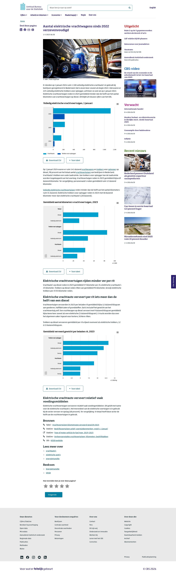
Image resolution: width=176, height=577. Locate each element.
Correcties (93, 542)
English (153, 8)
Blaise (22, 549)
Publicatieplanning (149, 557)
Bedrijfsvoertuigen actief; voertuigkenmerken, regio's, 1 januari (81, 429)
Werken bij (93, 535)
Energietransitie (52, 469)
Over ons (92, 15)
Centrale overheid (61, 525)
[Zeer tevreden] (67, 485)
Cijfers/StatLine (25, 521)
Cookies (127, 528)
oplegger (112, 170)
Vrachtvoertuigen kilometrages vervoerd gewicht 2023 (75, 425)
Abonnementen (130, 542)
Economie (56, 15)
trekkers (100, 170)
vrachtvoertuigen (83, 172)
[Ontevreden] (51, 485)
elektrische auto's (53, 455)
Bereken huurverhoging (29, 525)
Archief (127, 538)
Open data (24, 528)
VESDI (48, 473)
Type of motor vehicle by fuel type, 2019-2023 (73, 433)
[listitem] (21, 29)
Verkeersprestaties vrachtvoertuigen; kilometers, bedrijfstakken (81, 437)
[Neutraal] (56, 485)
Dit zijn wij (93, 528)
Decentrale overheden (63, 528)
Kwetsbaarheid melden (133, 535)
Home (22, 21)
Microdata (23, 532)
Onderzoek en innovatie (98, 532)
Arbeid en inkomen (38, 15)
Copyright (128, 525)
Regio (83, 15)
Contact (92, 521)
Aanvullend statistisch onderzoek (32, 535)
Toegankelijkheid (130, 532)
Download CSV (53, 160)
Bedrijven (58, 521)
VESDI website (57, 441)
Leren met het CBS (96, 538)
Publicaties (24, 542)
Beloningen (59, 538)
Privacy (57, 535)
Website (127, 521)
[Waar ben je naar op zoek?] (90, 8)
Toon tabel (74, 160)
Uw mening (174, 282)
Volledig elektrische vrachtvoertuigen (59, 190)
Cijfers (22, 15)
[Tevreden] (62, 485)
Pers (91, 525)
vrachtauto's (51, 451)
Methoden (24, 545)
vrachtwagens (88, 170)
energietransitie (53, 459)
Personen (58, 532)
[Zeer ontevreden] (45, 485)
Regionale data (25, 538)
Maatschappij (70, 15)
